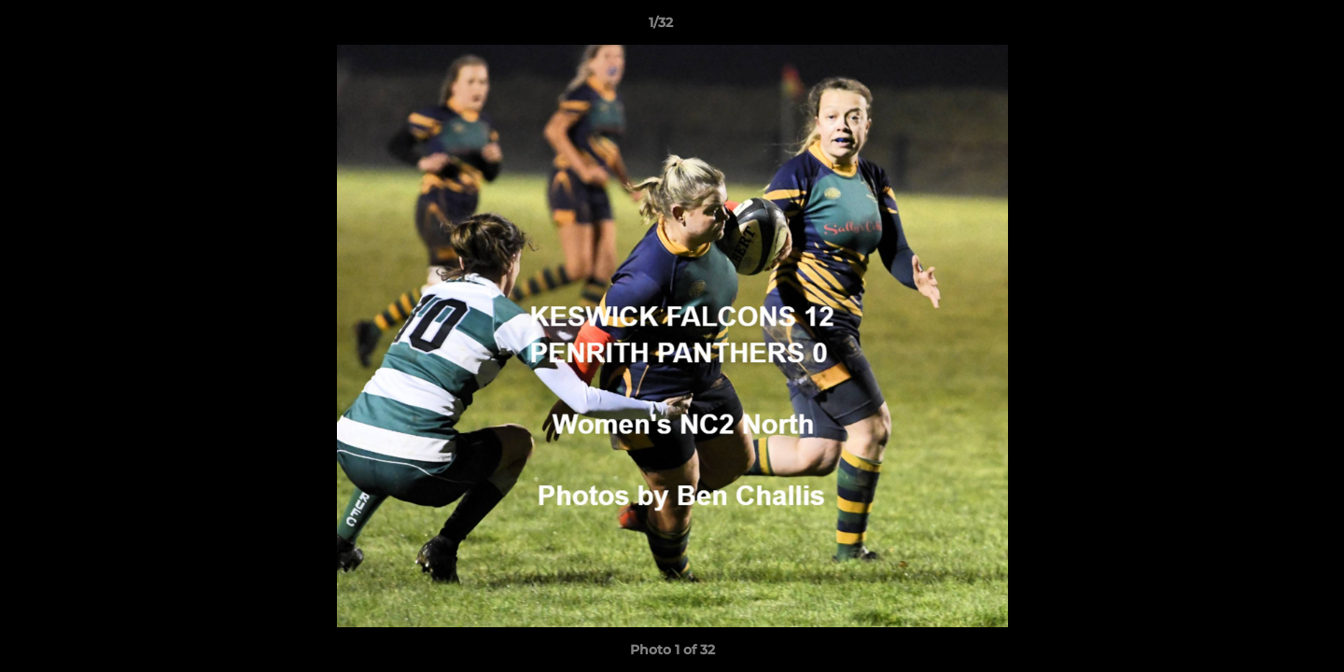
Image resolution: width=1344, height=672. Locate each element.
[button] (1265, 27)
